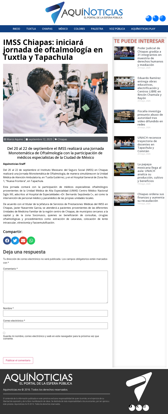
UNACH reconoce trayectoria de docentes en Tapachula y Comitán (149, 144)
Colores (79, 28)
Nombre (8, 308)
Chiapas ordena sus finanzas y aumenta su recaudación (151, 197)
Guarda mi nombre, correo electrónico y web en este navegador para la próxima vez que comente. (51, 337)
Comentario (10, 269)
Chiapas (47, 28)
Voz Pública (117, 28)
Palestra (97, 28)
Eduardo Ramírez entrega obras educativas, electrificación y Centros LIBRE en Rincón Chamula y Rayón (150, 88)
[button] (7, 241)
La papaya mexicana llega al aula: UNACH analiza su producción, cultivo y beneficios (150, 172)
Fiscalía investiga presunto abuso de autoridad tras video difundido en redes (150, 117)
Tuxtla (31, 28)
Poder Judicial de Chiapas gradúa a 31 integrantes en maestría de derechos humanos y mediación (150, 56)
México (63, 28)
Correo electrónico (14, 321)
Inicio (16, 28)
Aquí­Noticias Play (143, 28)
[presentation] (26, 350)
